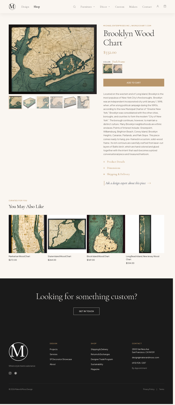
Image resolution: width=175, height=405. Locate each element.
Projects (54, 349)
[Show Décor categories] (109, 6)
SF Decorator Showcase (61, 359)
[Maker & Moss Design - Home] (25, 351)
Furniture (86, 7)
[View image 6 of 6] (83, 102)
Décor (103, 7)
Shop (37, 7)
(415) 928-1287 (139, 363)
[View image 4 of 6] (56, 102)
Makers (133, 7)
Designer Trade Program (102, 359)
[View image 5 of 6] (70, 102)
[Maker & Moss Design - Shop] (12, 6)
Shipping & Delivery (99, 349)
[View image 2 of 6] (29, 102)
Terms (161, 389)
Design (25, 7)
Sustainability (97, 364)
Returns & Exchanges (100, 354)
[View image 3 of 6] (43, 102)
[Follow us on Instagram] (10, 373)
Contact (147, 7)
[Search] (74, 6)
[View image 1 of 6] (15, 102)
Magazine (95, 369)
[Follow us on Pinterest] (15, 373)
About (53, 364)
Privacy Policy (148, 389)
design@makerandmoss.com (145, 357)
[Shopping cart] (165, 6)
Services (53, 354)
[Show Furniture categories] (94, 6)
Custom (119, 7)
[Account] (157, 6)
